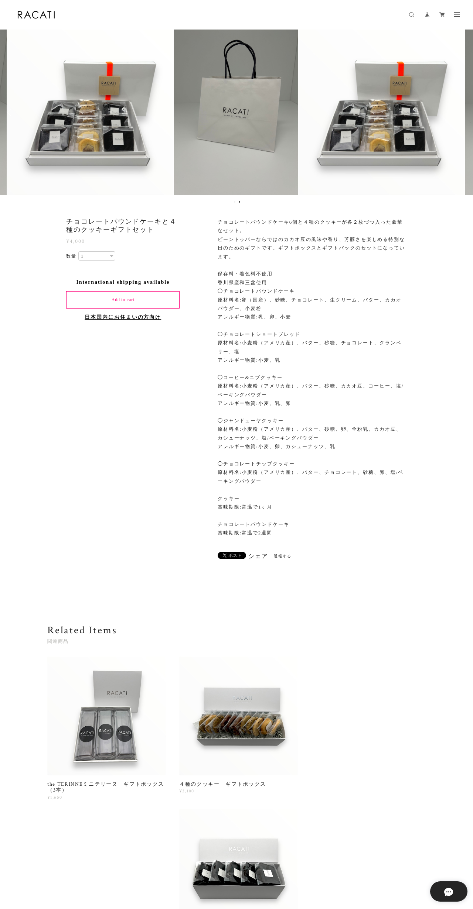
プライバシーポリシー (114, 868)
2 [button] (239, 202)
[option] (91, 113)
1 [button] (234, 202)
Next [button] (462, 112)
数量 (71, 256)
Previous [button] (11, 112)
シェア (258, 556)
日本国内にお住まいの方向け (123, 317)
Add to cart (123, 299)
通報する (283, 556)
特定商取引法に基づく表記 (170, 868)
